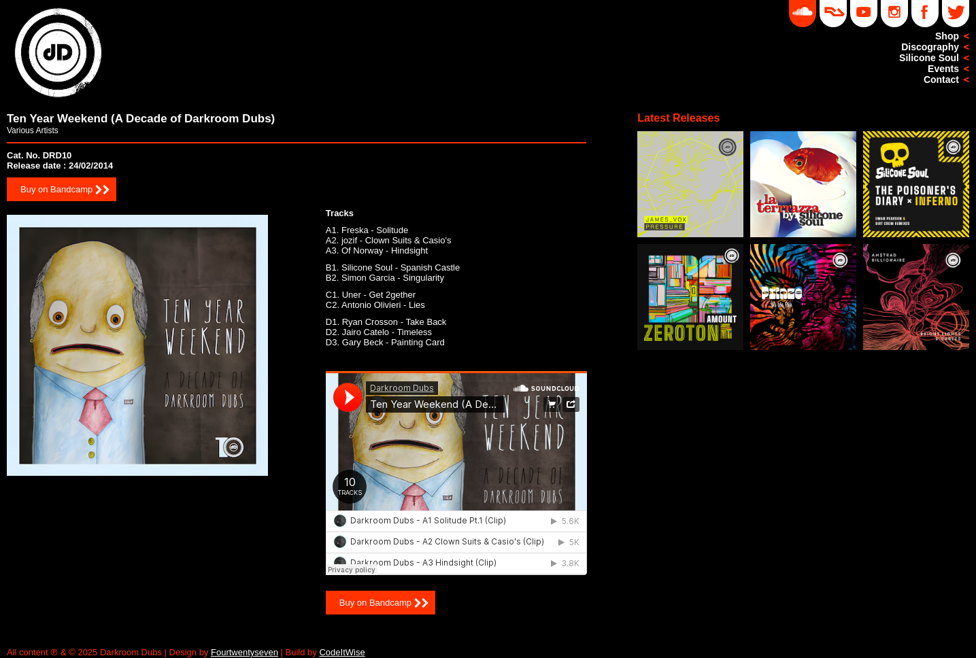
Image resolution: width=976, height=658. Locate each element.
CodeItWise (342, 652)
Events (943, 68)
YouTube (863, 13)
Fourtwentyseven (244, 652)
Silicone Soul (929, 57)
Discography (930, 46)
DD (833, 13)
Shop (947, 36)
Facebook (925, 13)
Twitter (955, 13)
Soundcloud (802, 13)
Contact (941, 79)
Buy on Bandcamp (56, 189)
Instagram (894, 13)
